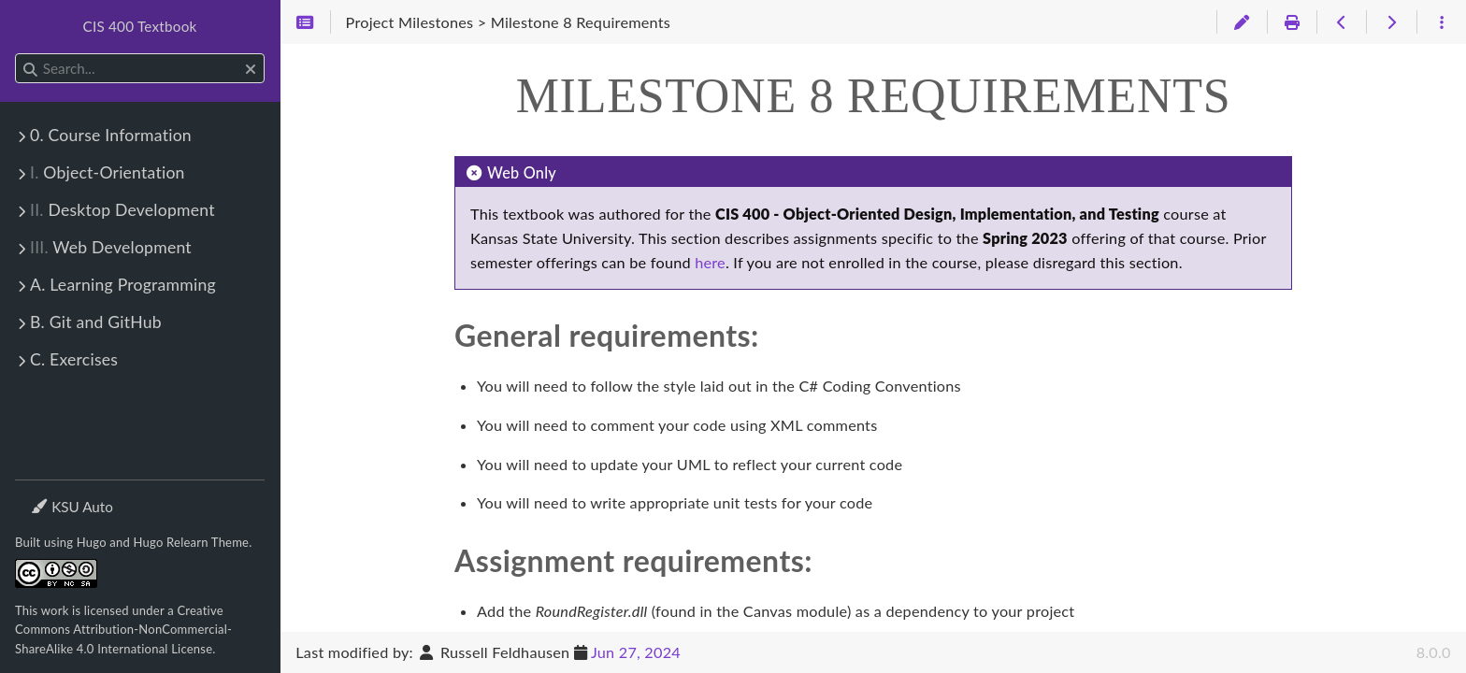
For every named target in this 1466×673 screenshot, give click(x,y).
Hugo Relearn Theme (192, 542)
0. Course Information (111, 135)
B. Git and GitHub (96, 322)
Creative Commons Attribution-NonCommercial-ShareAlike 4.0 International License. (123, 629)
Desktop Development (122, 210)
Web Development (111, 247)
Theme (51, 494)
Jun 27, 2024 (636, 652)
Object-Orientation (107, 172)
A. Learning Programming (123, 284)
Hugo (92, 542)
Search (16, 53)
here (710, 262)
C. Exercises (74, 359)
